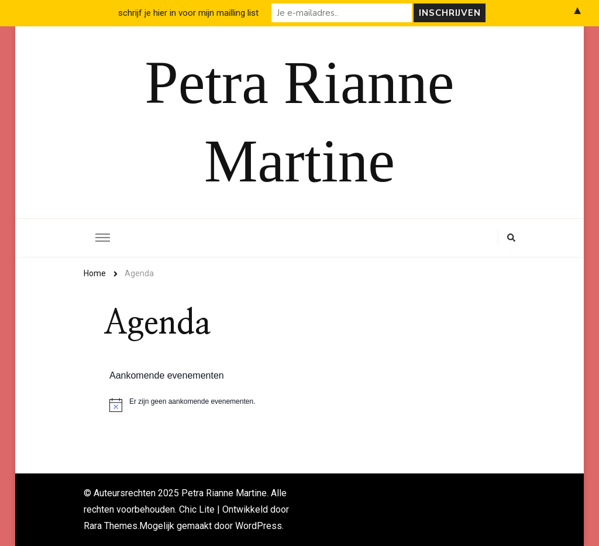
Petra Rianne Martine (224, 493)
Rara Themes (110, 525)
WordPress (258, 525)
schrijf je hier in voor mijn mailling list (188, 13)
